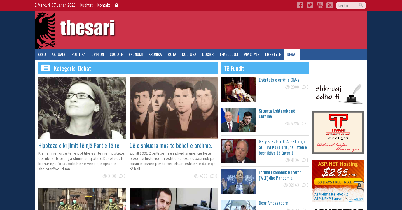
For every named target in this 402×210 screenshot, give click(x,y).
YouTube (320, 5)
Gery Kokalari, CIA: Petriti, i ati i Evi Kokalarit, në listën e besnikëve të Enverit (283, 147)
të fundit (234, 68)
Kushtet (86, 5)
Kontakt (103, 5)
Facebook (300, 5)
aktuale (59, 54)
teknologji (228, 54)
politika (78, 54)
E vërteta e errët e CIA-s (279, 79)
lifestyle (273, 54)
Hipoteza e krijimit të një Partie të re (78, 145)
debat (292, 54)
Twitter (310, 5)
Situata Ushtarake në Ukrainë (277, 113)
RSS (329, 5)
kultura (189, 54)
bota (172, 54)
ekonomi (136, 54)
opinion (97, 54)
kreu (42, 54)
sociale (116, 54)
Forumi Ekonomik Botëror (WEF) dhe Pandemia (280, 175)
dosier (208, 54)
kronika (155, 54)
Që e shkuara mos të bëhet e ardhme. (171, 145)
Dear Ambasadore (273, 203)
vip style (251, 54)
